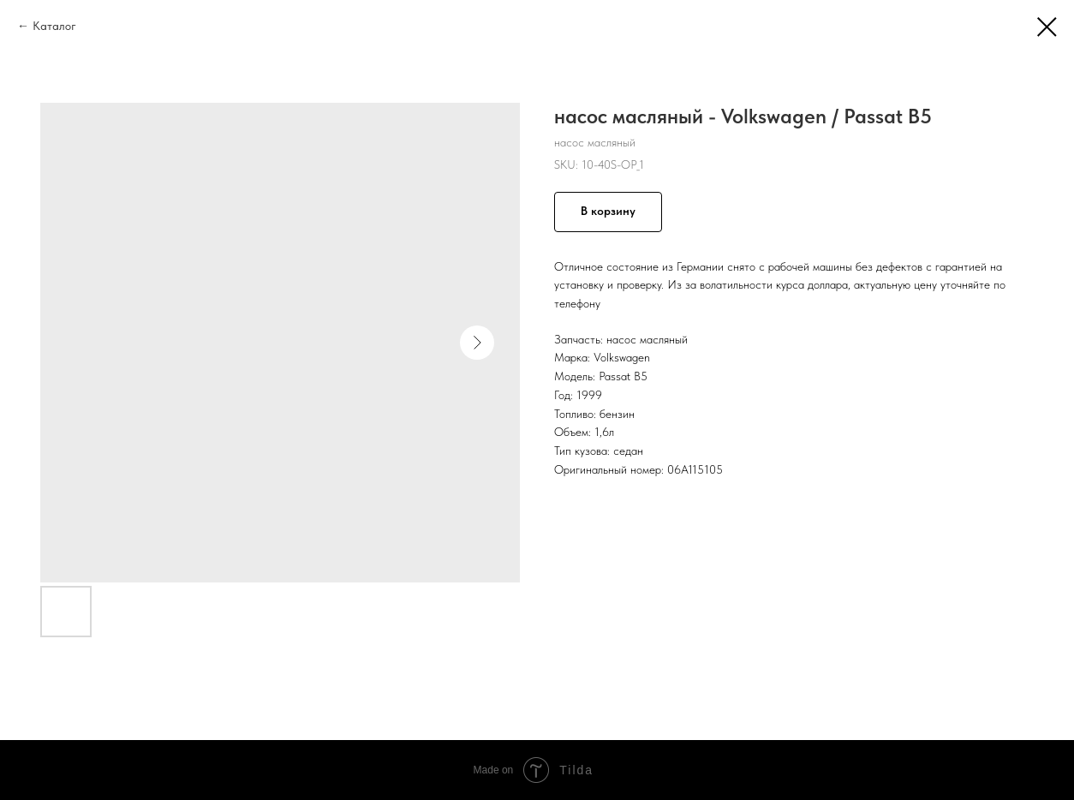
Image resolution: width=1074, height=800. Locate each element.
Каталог (54, 26)
